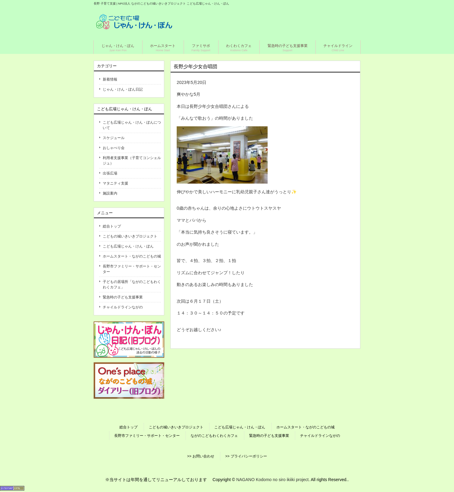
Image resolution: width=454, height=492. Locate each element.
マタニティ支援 (115, 183)
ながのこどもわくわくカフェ (214, 436)
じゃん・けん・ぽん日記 (123, 89)
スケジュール (114, 138)
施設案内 (110, 193)
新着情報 (110, 79)
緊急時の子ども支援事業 (123, 297)
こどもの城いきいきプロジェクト (130, 236)
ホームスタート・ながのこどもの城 (132, 256)
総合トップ (112, 226)
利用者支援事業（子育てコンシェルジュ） (132, 160)
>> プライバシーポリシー (246, 456)
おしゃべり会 (114, 148)
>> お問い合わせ (200, 456)
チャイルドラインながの (123, 307)
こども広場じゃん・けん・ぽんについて (132, 125)
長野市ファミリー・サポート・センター (132, 269)
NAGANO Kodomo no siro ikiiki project (272, 479)
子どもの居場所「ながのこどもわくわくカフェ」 (132, 284)
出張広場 (110, 173)
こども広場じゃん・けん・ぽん (128, 246)
